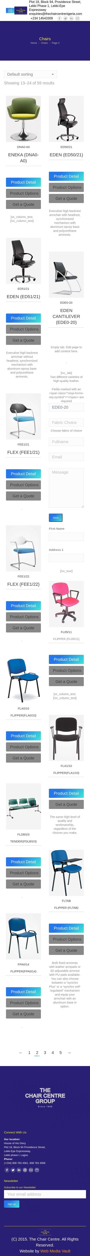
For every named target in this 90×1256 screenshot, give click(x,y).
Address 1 (56, 549)
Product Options (24, 193)
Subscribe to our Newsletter (20, 1187)
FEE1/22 (23, 576)
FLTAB (66, 900)
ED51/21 (23, 288)
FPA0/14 (23, 964)
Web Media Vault (55, 1251)
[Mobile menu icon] (10, 10)
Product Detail (23, 182)
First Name (56, 528)
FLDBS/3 (23, 834)
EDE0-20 (66, 302)
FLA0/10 (23, 708)
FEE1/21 (23, 444)
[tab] (23, 182)
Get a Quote (23, 204)
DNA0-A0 (23, 147)
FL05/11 (66, 632)
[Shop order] (30, 74)
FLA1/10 (66, 766)
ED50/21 (66, 147)
